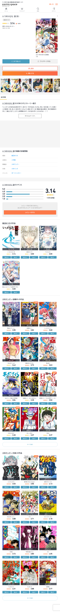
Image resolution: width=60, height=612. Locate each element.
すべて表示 (30, 444)
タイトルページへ (30, 116)
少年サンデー (15, 164)
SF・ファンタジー (16, 173)
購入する (30, 73)
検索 (38, 10)
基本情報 (3, 97)
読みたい (7, 257)
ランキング (22, 10)
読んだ (15, 257)
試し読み (30, 68)
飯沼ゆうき (7, 19)
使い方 (51, 4)
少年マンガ (15, 168)
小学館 (14, 160)
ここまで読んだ (16, 61)
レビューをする (30, 212)
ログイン (54, 10)
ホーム (6, 10)
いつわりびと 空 (8, 103)
